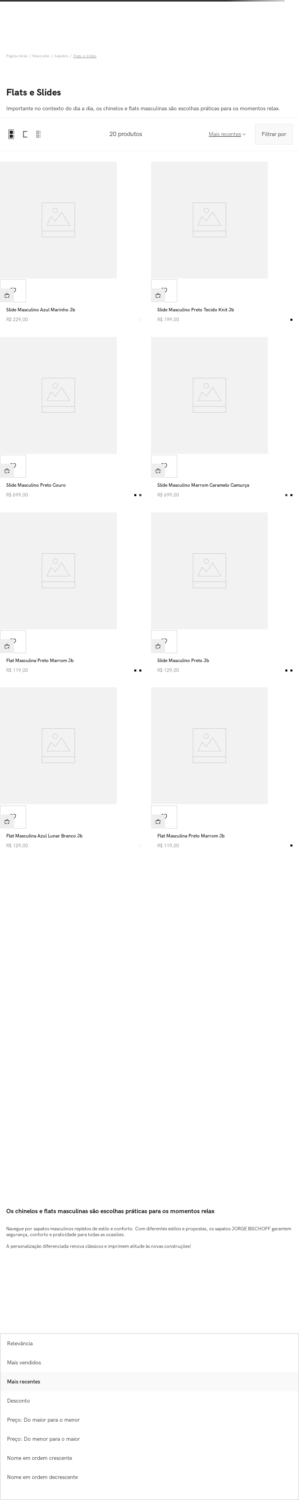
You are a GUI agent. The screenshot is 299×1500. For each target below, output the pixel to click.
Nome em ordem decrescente (42, 1477)
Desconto (18, 1401)
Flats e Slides (85, 56)
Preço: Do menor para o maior (43, 1439)
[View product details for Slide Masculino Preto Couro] (74, 419)
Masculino (41, 56)
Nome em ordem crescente (39, 1458)
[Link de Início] (17, 56)
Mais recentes (23, 1381)
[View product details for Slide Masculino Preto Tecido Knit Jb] (225, 244)
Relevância (20, 1343)
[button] (7, 295)
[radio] (11, 134)
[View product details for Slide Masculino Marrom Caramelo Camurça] (225, 419)
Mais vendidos (24, 1362)
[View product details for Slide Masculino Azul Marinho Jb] (74, 244)
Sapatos (62, 56)
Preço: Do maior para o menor (43, 1420)
